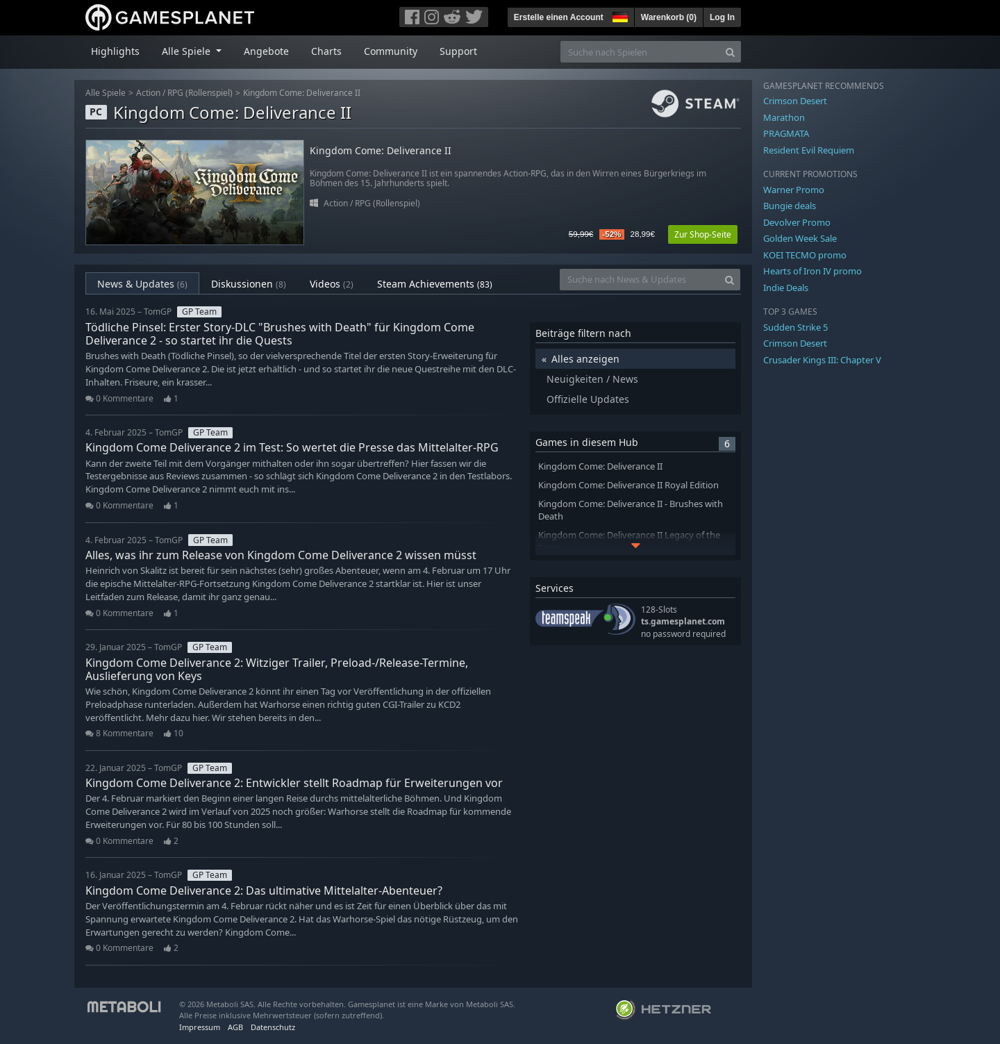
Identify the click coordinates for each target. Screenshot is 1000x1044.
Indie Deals (785, 287)
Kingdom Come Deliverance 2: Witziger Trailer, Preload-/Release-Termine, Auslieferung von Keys (276, 669)
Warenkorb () (669, 17)
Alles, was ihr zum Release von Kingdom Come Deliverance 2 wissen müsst (280, 555)
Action (148, 93)
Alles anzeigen (585, 358)
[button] (619, 15)
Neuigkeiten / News (592, 379)
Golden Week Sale (800, 238)
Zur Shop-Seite (702, 234)
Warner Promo (793, 189)
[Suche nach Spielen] (640, 52)
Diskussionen (248, 283)
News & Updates (142, 283)
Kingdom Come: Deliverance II (301, 93)
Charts (326, 51)
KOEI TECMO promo (805, 255)
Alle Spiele (105, 93)
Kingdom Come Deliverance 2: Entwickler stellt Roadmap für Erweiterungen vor (294, 782)
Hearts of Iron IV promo (812, 271)
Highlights (115, 51)
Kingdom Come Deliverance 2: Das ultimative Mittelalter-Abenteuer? (263, 890)
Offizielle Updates (588, 399)
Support (458, 51)
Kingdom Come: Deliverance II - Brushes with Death (630, 510)
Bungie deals (789, 205)
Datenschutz (273, 1027)
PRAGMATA (786, 133)
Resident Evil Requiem (808, 150)
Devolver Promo (797, 222)
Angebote (266, 51)
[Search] (730, 52)
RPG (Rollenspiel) (200, 93)
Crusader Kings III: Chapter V (822, 360)
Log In (722, 17)
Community (390, 51)
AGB (235, 1027)
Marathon (784, 117)
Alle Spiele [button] (187, 51)
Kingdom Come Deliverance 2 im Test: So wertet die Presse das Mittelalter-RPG (292, 447)
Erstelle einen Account (558, 17)
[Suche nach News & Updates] (639, 279)
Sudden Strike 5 (795, 327)
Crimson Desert (795, 100)
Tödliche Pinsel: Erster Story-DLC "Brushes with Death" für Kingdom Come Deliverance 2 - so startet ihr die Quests (279, 334)
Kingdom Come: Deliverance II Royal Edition (628, 485)
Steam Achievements (434, 283)
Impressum (199, 1027)
